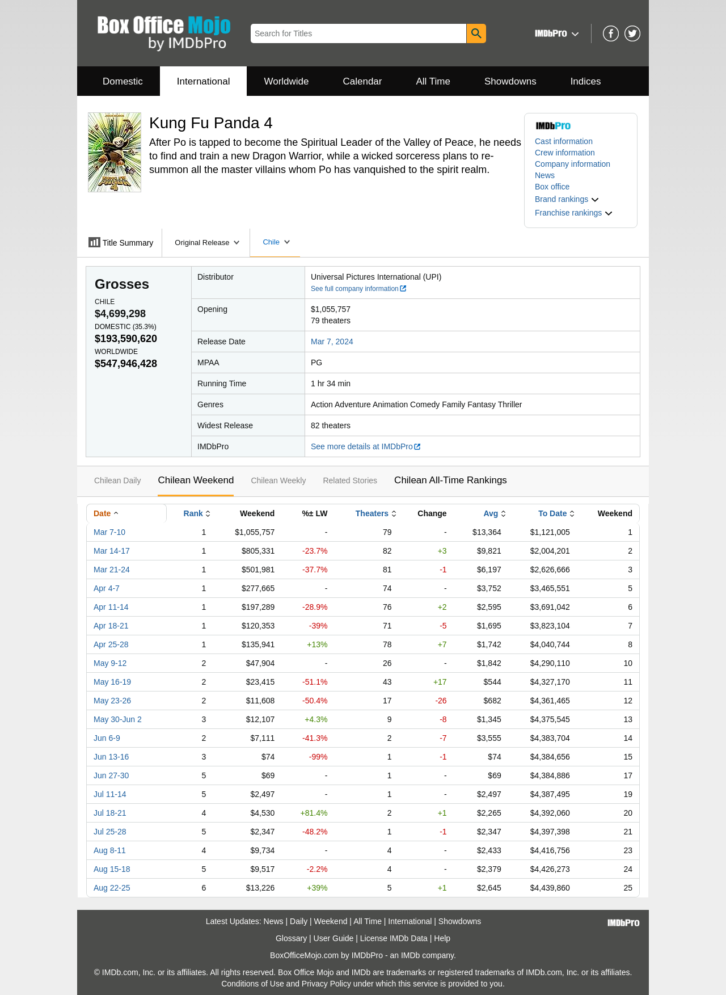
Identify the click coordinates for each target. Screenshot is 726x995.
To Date (552, 513)
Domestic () (126, 327)
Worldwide (286, 81)
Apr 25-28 (111, 644)
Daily (298, 921)
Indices (586, 81)
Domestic (123, 81)
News (545, 175)
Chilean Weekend (196, 480)
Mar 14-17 (112, 550)
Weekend (331, 921)
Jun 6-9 (107, 738)
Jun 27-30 (111, 775)
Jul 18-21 (110, 812)
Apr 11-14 (111, 607)
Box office (552, 186)
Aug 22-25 (112, 887)
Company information (572, 163)
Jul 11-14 (110, 794)
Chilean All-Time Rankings (450, 480)
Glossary (291, 938)
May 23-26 (112, 700)
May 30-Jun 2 (118, 719)
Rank (193, 513)
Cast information (564, 141)
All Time (433, 81)
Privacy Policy (326, 983)
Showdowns (510, 81)
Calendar (362, 81)
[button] (555, 33)
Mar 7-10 (109, 532)
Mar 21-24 (112, 569)
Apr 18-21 (111, 625)
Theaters (372, 513)
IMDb (410, 955)
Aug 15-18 (112, 869)
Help (442, 938)
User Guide (334, 938)
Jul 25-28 (110, 831)
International (203, 81)
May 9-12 (110, 663)
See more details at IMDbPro (366, 446)
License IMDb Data (394, 938)
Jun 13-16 (111, 756)
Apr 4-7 (107, 588)
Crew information (565, 152)
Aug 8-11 (110, 850)
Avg (490, 513)
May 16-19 (112, 681)
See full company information (359, 289)
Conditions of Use (252, 983)
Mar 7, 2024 (332, 341)
